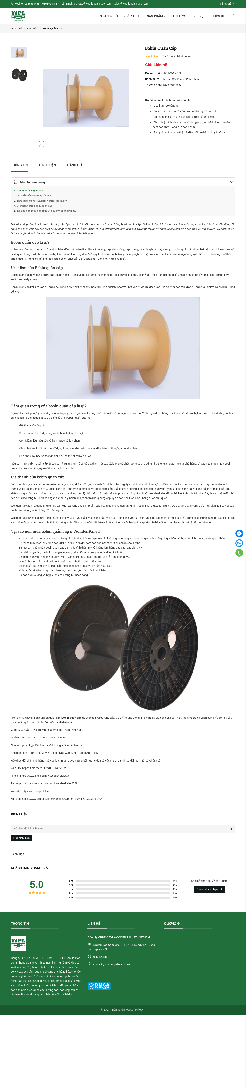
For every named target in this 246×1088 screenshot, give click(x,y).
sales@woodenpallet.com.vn (131, 3)
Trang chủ (109, 16)
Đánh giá (74, 165)
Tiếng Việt (226, 3)
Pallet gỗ (165, 79)
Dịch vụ (199, 16)
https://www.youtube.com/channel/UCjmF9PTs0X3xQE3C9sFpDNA (62, 798)
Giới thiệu (132, 16)
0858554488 (49, 3)
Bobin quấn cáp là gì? (30, 190)
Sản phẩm (156, 16)
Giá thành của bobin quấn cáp (34, 205)
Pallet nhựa (192, 79)
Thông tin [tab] (19, 165)
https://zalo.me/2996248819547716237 (45, 768)
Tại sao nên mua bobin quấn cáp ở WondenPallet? (46, 210)
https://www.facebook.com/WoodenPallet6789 (50, 783)
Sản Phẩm (32, 28)
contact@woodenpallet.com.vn (92, 3)
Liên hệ (219, 16)
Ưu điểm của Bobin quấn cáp (34, 195)
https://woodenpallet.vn (35, 791)
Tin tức (179, 16)
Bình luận (47, 165)
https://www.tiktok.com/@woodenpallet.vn (45, 775)
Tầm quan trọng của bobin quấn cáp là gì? (42, 200)
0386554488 (32, 3)
